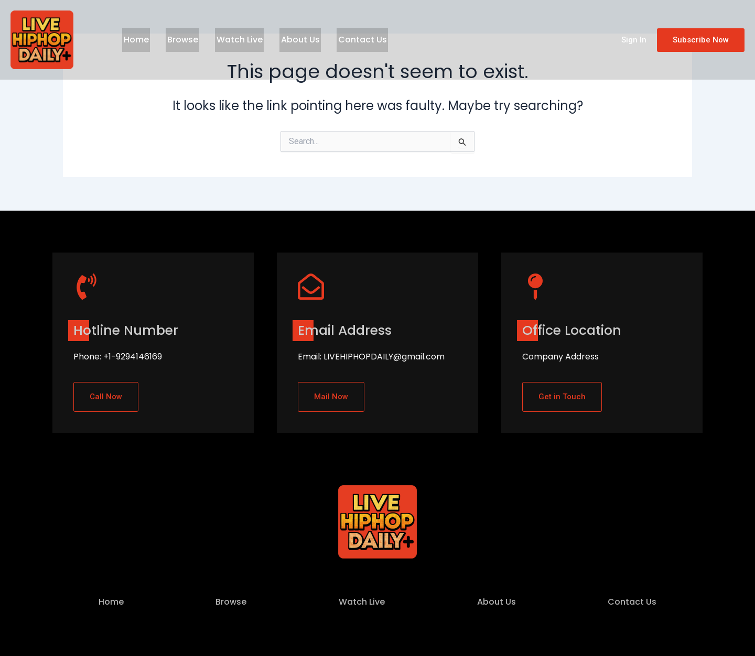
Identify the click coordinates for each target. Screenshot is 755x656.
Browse (178, 40)
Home (134, 40)
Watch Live (233, 40)
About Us (291, 40)
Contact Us (350, 40)
